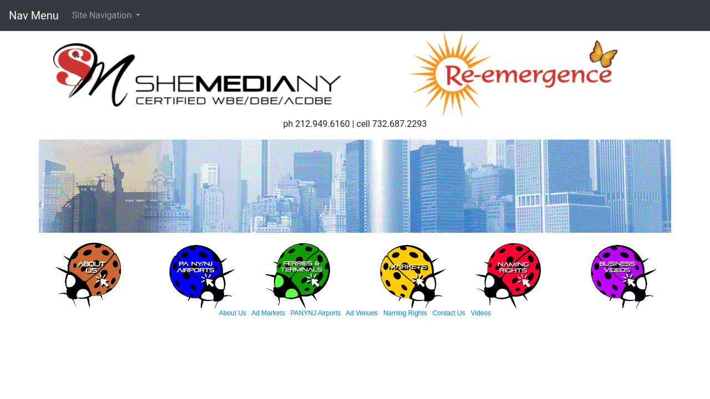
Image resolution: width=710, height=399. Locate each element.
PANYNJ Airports (316, 313)
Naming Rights (405, 313)
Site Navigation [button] (103, 15)
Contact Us (449, 313)
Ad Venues (362, 313)
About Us (232, 313)
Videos (481, 313)
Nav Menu (34, 15)
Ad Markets (268, 313)
